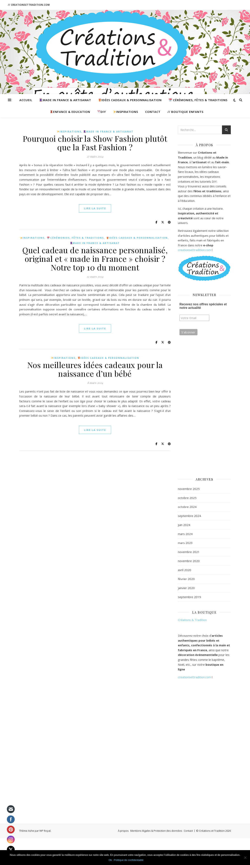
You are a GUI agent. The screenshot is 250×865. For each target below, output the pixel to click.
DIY (101, 112)
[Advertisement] (204, 410)
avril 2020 (184, 570)
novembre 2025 (189, 489)
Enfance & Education (70, 112)
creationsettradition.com (195, 250)
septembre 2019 (189, 597)
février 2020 (186, 579)
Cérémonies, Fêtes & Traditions (198, 100)
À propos (123, 830)
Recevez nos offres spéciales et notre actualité (203, 306)
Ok (110, 860)
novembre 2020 (189, 561)
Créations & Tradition (192, 620)
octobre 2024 (187, 507)
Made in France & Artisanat (65, 100)
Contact (152, 112)
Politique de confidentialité (128, 860)
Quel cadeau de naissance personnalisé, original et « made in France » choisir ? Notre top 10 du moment (95, 258)
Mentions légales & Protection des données (156, 830)
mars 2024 (185, 534)
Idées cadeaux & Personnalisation (130, 100)
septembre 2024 (189, 516)
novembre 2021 (189, 552)
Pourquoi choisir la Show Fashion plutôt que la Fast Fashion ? (95, 142)
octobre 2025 (187, 498)
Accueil (25, 100)
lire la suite (95, 208)
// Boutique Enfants (185, 112)
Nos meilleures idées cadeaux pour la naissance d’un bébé (95, 369)
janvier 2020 (186, 588)
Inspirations (125, 112)
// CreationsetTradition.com (29, 4)
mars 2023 (185, 543)
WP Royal (45, 830)
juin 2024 (184, 525)
